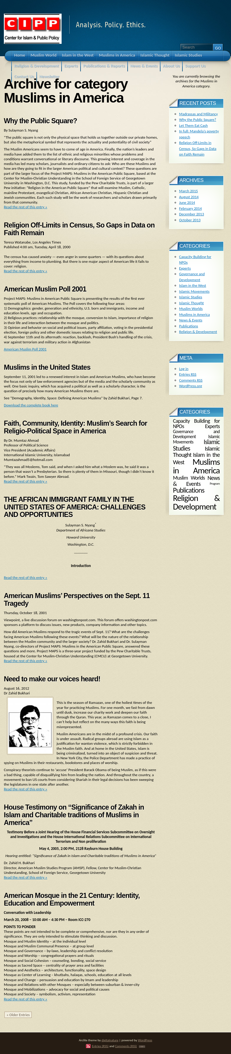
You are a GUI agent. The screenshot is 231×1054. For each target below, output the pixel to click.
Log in (183, 368)
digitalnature (110, 1040)
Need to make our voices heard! (52, 679)
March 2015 (188, 191)
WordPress (145, 1040)
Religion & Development (198, 331)
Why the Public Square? (40, 121)
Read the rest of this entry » (25, 207)
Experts (185, 268)
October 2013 (189, 220)
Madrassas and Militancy (198, 114)
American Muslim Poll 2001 (45, 289)
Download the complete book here (31, 405)
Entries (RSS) (100, 1046)
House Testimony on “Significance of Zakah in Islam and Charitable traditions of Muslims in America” (74, 814)
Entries (187, 374)
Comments (191, 380)
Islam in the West (192, 285)
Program (215, 484)
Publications (188, 326)
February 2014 (190, 208)
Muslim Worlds (191, 308)
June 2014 (187, 202)
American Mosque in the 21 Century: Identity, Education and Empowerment (72, 899)
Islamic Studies (190, 297)
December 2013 (191, 214)
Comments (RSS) (126, 1046)
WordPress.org (190, 386)
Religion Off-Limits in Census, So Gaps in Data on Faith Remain (79, 229)
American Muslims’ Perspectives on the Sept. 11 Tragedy (77, 599)
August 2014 (189, 197)
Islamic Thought (191, 303)
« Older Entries (18, 1015)
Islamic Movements (194, 291)
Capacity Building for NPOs (196, 424)
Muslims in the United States (47, 367)
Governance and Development (196, 434)
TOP (142, 1046)
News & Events (190, 320)
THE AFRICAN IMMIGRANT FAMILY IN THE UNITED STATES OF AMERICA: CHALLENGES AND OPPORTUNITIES (74, 507)
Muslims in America (194, 314)
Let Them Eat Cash (193, 125)
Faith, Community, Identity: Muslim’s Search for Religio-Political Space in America (75, 427)
